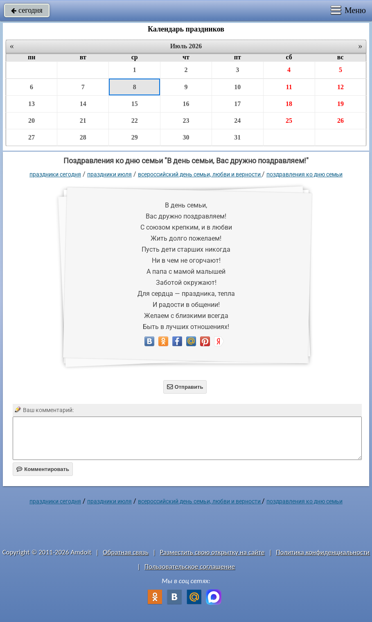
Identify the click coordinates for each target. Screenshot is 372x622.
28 (83, 137)
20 (31, 120)
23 (186, 120)
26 (340, 120)
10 (237, 86)
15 (134, 103)
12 (340, 86)
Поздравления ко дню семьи (304, 174)
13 (31, 103)
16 (186, 103)
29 (134, 137)
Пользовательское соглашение (189, 566)
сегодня (27, 10)
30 (186, 137)
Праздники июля (109, 174)
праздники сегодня (55, 174)
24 (237, 120)
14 (83, 103)
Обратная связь (126, 552)
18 (289, 103)
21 (83, 120)
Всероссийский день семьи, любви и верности (200, 174)
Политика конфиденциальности (323, 552)
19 (340, 103)
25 (289, 120)
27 (31, 137)
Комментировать (42, 469)
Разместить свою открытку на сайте (212, 552)
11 (289, 86)
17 (237, 103)
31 (237, 137)
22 (134, 120)
